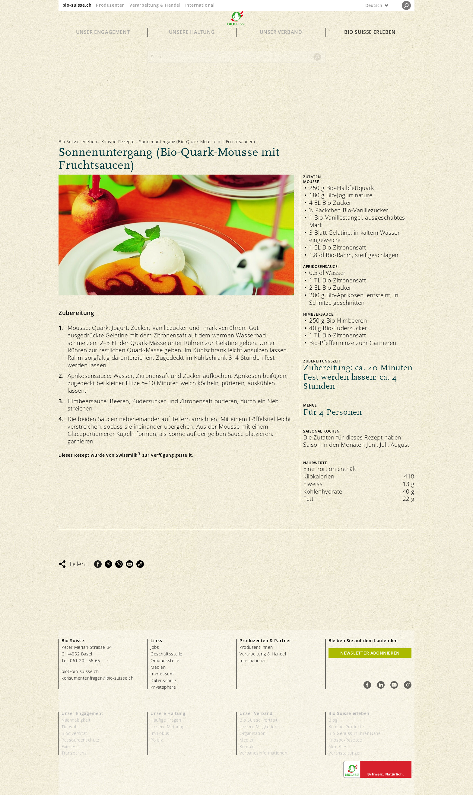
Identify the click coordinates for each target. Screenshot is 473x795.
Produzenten (110, 5)
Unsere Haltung (192, 43)
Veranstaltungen (345, 753)
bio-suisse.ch (77, 5)
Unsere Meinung (167, 726)
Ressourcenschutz (80, 740)
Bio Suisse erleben (370, 43)
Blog (333, 720)
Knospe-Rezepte (118, 141)
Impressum (162, 674)
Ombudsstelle (165, 660)
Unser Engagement (103, 43)
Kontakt (247, 746)
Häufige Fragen (166, 720)
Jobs (155, 647)
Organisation (252, 733)
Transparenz (74, 753)
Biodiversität (74, 733)
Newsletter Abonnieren (370, 653)
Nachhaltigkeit (76, 720)
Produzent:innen (256, 647)
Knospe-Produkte (346, 726)
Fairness (70, 746)
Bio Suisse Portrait (259, 720)
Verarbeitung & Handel (155, 5)
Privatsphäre (163, 687)
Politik (157, 740)
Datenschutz (163, 680)
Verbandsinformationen (263, 753)
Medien (158, 667)
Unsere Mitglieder (258, 726)
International (200, 5)
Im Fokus (160, 733)
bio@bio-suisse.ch (80, 671)
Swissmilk (126, 455)
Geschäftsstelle (167, 654)
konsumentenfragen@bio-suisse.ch (98, 678)
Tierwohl (70, 726)
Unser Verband (281, 43)
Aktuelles (338, 746)
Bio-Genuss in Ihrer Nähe (355, 733)
